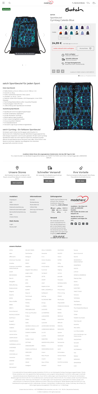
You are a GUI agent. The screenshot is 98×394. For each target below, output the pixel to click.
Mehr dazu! (49, 181)
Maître (43, 345)
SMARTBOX (77, 265)
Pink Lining (61, 293)
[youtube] (80, 223)
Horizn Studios (46, 260)
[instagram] (84, 223)
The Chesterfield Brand (81, 308)
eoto (26, 279)
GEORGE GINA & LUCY (32, 326)
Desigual (28, 256)
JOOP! (43, 279)
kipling (44, 296)
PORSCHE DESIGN (63, 306)
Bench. (11, 278)
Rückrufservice (34, 204)
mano (43, 352)
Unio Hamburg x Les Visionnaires (80, 335)
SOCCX (76, 268)
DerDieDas (28, 253)
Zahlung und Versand (36, 209)
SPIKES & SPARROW (80, 275)
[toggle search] (9, 3)
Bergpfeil (12, 281)
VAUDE (76, 346)
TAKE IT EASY (78, 291)
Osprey (60, 270)
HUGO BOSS (45, 266)
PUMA (59, 309)
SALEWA (60, 339)
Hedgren (28, 365)
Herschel (44, 253)
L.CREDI (44, 306)
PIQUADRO (61, 303)
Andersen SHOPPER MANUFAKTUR (15, 267)
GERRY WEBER (30, 329)
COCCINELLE (13, 354)
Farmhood (28, 296)
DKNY (27, 263)
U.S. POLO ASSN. (79, 331)
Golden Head (29, 339)
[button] (85, 48)
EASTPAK (28, 276)
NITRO (60, 260)
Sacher (60, 332)
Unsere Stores (14, 217)
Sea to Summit (78, 253)
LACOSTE (44, 309)
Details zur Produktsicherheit (87, 75)
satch (52, 14)
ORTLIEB (60, 266)
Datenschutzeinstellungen (18, 209)
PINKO (60, 296)
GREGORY (28, 352)
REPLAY (60, 322)
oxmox (60, 273)
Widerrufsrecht (14, 204)
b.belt (11, 271)
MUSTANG (61, 250)
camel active (13, 334)
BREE (11, 304)
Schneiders (61, 352)
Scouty (76, 250)
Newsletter (33, 212)
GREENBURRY (29, 345)
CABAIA (11, 327)
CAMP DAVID (13, 337)
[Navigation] (3, 3)
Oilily (59, 263)
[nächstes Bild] (44, 35)
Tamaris (76, 294)
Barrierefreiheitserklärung (18, 212)
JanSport (44, 273)
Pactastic (60, 279)
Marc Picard (45, 355)
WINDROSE (77, 362)
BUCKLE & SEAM (14, 314)
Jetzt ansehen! (17, 183)
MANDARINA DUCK (47, 349)
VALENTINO (77, 339)
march (44, 359)
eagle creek (29, 273)
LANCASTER (45, 316)
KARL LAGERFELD (47, 289)
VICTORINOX (78, 349)
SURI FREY (77, 288)
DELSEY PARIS (29, 250)
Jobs (11, 214)
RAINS (59, 312)
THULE (76, 311)
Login (11, 224)
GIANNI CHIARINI (30, 332)
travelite (76, 324)
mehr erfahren (63, 205)
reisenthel (61, 319)
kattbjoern (45, 293)
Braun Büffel (13, 301)
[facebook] (73, 223)
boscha (11, 294)
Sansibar (60, 345)
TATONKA (77, 298)
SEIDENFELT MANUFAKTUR (78, 261)
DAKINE (11, 360)
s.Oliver (76, 271)
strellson (76, 285)
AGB (11, 202)
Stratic (76, 281)
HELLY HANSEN (46, 250)
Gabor (27, 319)
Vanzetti (76, 342)
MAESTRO (45, 339)
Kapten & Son (46, 286)
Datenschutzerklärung (16, 207)
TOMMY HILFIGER (79, 318)
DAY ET (11, 364)
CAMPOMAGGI (13, 341)
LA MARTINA (45, 312)
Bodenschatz (13, 288)
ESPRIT (27, 289)
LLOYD (44, 336)
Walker (76, 356)
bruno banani (13, 311)
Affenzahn (12, 256)
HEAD (27, 362)
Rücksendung (34, 202)
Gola (26, 336)
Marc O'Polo (45, 362)
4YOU (11, 250)
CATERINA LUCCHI (15, 344)
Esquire (27, 293)
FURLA (27, 316)
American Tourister (15, 260)
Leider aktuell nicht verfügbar (63, 48)
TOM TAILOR (77, 321)
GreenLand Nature (31, 349)
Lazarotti (44, 322)
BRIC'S (11, 308)
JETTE (43, 276)
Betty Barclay (13, 285)
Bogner (11, 291)
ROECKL (60, 326)
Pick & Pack (61, 289)
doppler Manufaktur (31, 270)
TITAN (75, 314)
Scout (59, 365)
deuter (27, 260)
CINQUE (11, 351)
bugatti (11, 321)
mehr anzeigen (64, 38)
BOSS (11, 298)
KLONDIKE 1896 (46, 299)
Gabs (26, 322)
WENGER (77, 359)
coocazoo (12, 357)
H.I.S (43, 256)
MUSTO (60, 253)
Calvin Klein (13, 331)
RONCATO (61, 329)
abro (10, 253)
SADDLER (61, 336)
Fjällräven (28, 299)
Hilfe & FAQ (33, 207)
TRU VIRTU (77, 327)
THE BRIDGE (78, 304)
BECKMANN (13, 275)
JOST (43, 283)
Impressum (13, 199)
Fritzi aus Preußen (31, 312)
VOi (75, 352)
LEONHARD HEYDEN (48, 326)
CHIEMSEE (12, 347)
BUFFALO (12, 318)
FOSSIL (27, 303)
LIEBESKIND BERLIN (48, 329)
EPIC (26, 283)
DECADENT (12, 367)
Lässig (43, 319)
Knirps (43, 303)
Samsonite (61, 342)
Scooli (59, 359)
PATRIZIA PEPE (62, 283)
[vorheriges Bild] (6, 35)
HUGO (43, 263)
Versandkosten (74, 43)
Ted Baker (77, 301)
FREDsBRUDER (30, 309)
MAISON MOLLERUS (48, 342)
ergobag (28, 286)
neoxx (59, 256)
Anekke (11, 263)
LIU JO (44, 332)
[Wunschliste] (88, 3)
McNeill (44, 365)
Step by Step (77, 278)
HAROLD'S (28, 359)
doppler (27, 266)
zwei (75, 366)
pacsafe (60, 276)
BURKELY (12, 324)
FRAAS (27, 306)
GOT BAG (28, 342)
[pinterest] (88, 223)
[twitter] (76, 223)
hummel (44, 270)
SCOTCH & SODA (63, 362)
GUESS (27, 355)
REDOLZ (60, 316)
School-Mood (62, 355)
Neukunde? (13, 227)
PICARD (60, 286)
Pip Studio (61, 299)
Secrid (76, 256)
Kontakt (32, 199)
